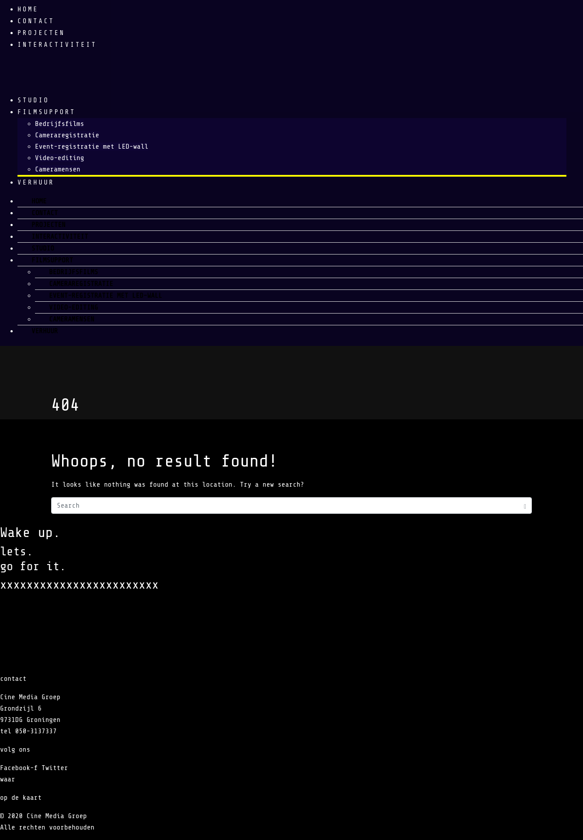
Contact (36, 21)
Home (27, 9)
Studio (33, 100)
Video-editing (59, 158)
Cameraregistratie (67, 135)
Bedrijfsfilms (59, 124)
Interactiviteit (57, 45)
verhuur (36, 182)
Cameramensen (57, 169)
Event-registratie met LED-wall (91, 146)
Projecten (41, 33)
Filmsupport (46, 112)
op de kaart (21, 798)
